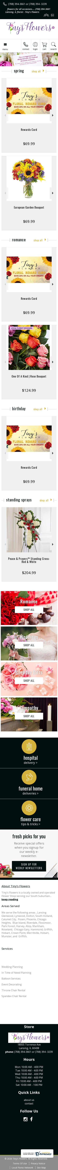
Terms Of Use (20, 1163)
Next (53, 115)
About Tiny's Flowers (16, 886)
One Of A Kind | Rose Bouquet (29, 376)
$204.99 (29, 572)
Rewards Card (29, 130)
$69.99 (29, 143)
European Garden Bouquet (29, 207)
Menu (5, 49)
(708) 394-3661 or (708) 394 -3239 (27, 4)
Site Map (41, 1167)
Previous (5, 115)
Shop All (36, 71)
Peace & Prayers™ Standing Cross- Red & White (29, 560)
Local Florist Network (22, 1167)
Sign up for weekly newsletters (29, 866)
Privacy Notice (38, 1163)
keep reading (10, 899)
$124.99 (29, 390)
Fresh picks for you (29, 845)
